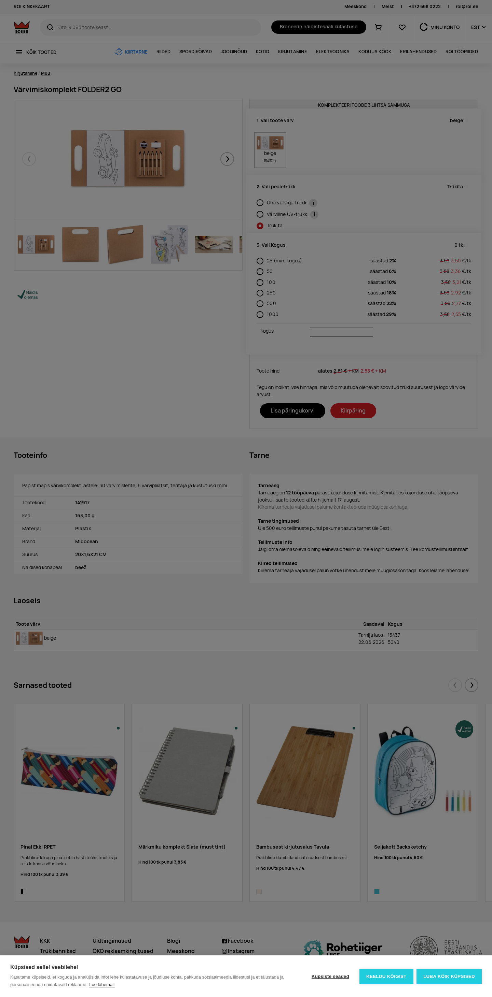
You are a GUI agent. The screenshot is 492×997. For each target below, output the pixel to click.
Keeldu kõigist (386, 976)
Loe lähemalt (101, 984)
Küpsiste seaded (330, 976)
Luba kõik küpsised (449, 976)
